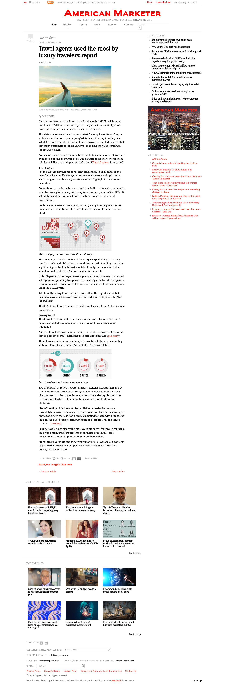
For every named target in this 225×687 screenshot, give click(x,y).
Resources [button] (113, 25)
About (150, 2)
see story (113, 336)
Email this (47, 458)
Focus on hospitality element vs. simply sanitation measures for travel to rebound (118, 544)
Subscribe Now (163, 2)
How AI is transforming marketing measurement (176, 73)
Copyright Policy (52, 671)
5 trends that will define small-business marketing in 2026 (118, 623)
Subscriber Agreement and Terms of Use (101, 671)
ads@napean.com (125, 661)
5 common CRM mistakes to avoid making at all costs (117, 590)
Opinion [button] (83, 25)
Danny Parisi (48, 116)
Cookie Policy (71, 671)
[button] (35, 2)
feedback (117, 680)
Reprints (67, 458)
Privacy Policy (33, 671)
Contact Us (130, 671)
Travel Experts (100, 162)
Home (54, 24)
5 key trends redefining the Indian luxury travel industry (80, 509)
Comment (30, 41)
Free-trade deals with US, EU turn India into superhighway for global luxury (174, 60)
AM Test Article (160, 159)
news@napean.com (50, 661)
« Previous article (47, 471)
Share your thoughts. (55, 465)
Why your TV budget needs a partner (171, 47)
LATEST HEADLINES (157, 35)
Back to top (135, 553)
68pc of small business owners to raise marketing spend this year (172, 41)
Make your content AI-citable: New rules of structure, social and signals (173, 67)
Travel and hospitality (50, 43)
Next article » (118, 471)
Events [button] (97, 25)
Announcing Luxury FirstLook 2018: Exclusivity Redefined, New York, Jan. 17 (175, 204)
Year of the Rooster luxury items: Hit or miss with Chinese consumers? (174, 184)
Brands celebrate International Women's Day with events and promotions (175, 217)
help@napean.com (58, 655)
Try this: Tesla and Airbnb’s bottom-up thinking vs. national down (119, 511)
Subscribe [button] (128, 24)
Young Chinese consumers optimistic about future (42, 542)
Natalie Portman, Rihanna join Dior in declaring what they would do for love (176, 197)
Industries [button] (67, 25)
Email (45, 38)
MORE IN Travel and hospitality (42, 482)
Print (54, 38)
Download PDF (91, 458)
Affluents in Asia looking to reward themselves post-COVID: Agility (82, 544)
